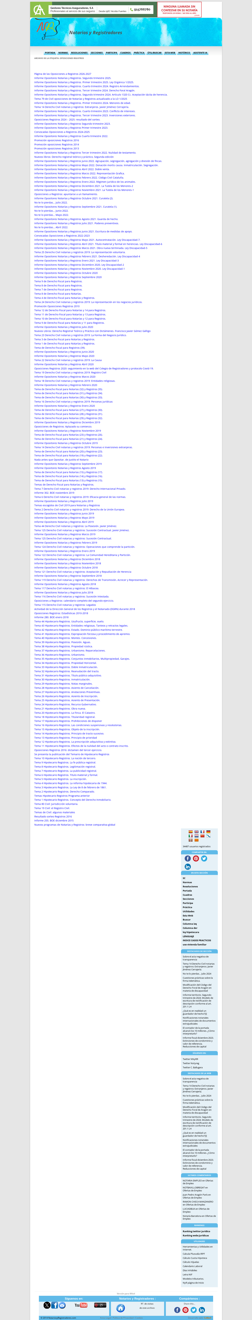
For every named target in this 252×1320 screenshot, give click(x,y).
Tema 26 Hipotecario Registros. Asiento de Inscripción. (66, 696)
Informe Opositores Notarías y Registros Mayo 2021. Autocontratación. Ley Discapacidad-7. (87, 239)
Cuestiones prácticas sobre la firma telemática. (198, 979)
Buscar (187, 919)
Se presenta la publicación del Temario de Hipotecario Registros (71, 754)
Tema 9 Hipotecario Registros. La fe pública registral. (65, 762)
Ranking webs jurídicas (196, 1235)
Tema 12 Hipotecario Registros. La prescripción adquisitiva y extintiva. (75, 741)
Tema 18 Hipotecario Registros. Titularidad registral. (64, 717)
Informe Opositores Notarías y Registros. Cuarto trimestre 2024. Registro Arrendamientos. (87, 86)
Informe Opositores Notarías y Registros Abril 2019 (64, 522)
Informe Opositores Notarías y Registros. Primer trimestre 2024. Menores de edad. (82, 103)
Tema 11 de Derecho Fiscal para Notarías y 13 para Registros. (70, 314)
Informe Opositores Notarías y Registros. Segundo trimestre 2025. (72, 78)
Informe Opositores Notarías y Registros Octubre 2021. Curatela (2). (73, 198)
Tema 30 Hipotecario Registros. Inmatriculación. (62, 679)
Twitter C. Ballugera (193, 1067)
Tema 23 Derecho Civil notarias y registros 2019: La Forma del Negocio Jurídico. (80, 335)
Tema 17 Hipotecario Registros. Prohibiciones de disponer (68, 721)
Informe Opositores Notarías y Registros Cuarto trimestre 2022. (71, 136)
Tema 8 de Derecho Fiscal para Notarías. (58, 293)
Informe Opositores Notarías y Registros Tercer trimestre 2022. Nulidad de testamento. (85, 152)
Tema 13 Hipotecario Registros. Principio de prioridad (65, 737)
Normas (63, 52)
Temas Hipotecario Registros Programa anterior (62, 795)
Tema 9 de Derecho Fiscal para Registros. (58, 281)
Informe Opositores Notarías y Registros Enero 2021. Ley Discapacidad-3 (76, 260)
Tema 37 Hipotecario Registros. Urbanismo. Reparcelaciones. (70, 650)
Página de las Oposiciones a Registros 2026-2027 (62, 73)
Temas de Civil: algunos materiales (54, 812)
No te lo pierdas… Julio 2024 (197, 973)
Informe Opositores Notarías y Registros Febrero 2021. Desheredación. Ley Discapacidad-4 (87, 256)
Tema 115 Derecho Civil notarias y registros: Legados (65, 604)
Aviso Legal (105, 1317)
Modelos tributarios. (193, 1278)
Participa (111, 52)
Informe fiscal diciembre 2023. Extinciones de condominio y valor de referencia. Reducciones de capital (198, 1042)
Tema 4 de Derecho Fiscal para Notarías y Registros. (64, 297)
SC (184, 878)
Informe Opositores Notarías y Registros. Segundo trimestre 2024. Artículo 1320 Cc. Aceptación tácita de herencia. (101, 94)
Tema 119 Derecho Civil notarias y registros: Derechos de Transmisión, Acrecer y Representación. (91, 580)
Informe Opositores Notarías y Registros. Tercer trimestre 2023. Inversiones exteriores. (85, 115)
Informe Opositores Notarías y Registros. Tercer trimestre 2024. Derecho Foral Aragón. (84, 90)
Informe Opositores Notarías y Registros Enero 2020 (64, 405)
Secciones (97, 52)
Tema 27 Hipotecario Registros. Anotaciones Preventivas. (67, 692)
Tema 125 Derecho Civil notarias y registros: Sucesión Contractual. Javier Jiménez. (82, 530)
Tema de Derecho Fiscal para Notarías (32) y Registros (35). (68, 389)
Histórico (184, 52)
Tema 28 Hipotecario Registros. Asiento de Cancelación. (66, 687)
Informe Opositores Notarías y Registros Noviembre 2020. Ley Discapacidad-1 (79, 268)
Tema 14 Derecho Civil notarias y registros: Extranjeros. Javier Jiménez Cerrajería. (81, 107)
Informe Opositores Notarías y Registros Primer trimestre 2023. (71, 127)
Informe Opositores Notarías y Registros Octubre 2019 (66, 443)
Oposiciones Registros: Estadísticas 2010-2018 (61, 613)
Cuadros (125, 52)
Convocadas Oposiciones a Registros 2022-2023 (62, 235)
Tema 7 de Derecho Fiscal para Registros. (58, 289)
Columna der (190, 928)
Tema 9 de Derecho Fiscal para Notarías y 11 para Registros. (69, 322)
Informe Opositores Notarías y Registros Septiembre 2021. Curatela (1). (75, 206)
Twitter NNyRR (190, 1059)
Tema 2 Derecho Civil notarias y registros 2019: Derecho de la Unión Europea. (79, 509)
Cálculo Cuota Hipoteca (195, 1258)
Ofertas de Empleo (192, 1190)
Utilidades (188, 911)
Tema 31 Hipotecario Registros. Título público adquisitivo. (68, 675)
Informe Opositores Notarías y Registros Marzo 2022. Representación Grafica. (79, 173)
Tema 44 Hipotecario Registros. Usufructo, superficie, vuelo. (69, 621)
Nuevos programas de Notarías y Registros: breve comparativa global (74, 824)
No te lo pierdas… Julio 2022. (51, 202)
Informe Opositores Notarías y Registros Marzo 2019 (64, 534)
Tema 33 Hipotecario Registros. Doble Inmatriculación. (66, 667)
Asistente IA (200, 52)
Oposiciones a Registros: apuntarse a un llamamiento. (66, 194)
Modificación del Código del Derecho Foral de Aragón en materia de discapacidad (197, 987)
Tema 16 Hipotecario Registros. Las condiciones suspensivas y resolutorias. (78, 725)
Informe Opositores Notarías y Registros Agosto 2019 (65, 468)
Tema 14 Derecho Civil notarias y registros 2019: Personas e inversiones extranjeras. (83, 447)
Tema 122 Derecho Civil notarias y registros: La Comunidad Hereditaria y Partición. (82, 555)
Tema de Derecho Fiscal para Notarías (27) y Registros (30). (68, 410)
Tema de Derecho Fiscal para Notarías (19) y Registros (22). (68, 455)
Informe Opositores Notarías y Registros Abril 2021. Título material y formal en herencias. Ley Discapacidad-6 (98, 244)
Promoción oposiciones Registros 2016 (56, 140)
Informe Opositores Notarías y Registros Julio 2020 (63, 327)
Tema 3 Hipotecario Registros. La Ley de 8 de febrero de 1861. (70, 787)
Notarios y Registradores (95, 32)
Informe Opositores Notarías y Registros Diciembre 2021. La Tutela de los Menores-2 (83, 186)
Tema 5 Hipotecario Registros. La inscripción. (60, 779)
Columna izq (190, 923)
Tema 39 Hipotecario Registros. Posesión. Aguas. (62, 642)
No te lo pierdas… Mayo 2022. (51, 215)
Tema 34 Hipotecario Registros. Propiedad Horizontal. (65, 663)
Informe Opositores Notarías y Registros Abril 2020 (64, 364)
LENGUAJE (188, 936)
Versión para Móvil (126, 1293)
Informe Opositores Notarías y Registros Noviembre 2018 (67, 563)
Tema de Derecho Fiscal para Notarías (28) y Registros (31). (68, 414)
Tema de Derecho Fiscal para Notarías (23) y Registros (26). (68, 434)
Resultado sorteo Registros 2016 (53, 816)
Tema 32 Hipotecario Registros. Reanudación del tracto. (66, 671)
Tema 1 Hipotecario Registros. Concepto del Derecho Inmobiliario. (72, 799)
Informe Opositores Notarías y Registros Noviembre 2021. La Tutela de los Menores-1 (84, 190)
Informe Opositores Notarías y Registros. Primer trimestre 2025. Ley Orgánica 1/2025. (84, 82)
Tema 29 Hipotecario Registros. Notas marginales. (63, 683)
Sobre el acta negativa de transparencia (196, 958)
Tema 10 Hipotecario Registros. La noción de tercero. (65, 758)
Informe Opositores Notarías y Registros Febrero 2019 (65, 542)
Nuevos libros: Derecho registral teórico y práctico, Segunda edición (74, 156)
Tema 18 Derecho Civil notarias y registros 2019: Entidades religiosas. (74, 380)
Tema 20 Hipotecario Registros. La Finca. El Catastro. (64, 712)
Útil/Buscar (154, 52)
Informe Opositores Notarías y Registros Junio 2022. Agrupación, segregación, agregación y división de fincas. (98, 161)
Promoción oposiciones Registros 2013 (56, 148)
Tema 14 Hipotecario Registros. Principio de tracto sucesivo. (69, 733)
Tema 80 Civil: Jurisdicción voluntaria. (56, 804)
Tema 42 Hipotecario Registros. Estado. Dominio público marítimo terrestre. (78, 629)
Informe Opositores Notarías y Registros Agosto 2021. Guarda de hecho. (76, 219)
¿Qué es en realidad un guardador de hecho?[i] (195, 1012)
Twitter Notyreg (191, 1063)
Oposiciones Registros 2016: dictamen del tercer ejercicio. (68, 750)
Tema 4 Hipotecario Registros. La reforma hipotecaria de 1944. (70, 783)
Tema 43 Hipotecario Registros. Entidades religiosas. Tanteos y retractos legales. (81, 625)
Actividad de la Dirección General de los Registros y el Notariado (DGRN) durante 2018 (84, 609)
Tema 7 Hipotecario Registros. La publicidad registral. (65, 770)
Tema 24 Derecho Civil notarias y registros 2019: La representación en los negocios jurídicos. (88, 302)
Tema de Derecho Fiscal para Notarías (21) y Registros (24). (68, 439)
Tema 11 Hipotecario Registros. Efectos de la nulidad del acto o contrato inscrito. (81, 746)
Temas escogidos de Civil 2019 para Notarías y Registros (67, 505)
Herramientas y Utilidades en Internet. (198, 1248)
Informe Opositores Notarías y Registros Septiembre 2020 (68, 277)
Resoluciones (79, 52)
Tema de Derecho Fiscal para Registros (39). (59, 347)
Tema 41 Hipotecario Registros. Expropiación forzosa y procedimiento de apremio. (82, 634)
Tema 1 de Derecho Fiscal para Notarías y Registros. (64, 343)
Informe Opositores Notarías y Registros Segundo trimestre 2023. (72, 123)
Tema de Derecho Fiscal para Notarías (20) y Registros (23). (68, 451)
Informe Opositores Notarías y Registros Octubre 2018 (66, 567)
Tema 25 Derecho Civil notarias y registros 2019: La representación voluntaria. (80, 252)
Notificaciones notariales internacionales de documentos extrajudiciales (199, 1020)
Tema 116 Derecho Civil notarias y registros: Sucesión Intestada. (71, 596)
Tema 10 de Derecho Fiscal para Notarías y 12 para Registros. (70, 318)
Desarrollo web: (199, 1317)
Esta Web (170, 52)
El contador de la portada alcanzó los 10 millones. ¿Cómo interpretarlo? (199, 1030)
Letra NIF (187, 1274)
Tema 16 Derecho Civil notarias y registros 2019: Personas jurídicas (73, 401)
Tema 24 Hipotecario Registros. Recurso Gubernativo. (65, 704)
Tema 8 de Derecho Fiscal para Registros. (58, 285)
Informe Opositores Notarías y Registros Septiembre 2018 (68, 575)
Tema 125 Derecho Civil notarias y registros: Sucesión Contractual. (73, 538)
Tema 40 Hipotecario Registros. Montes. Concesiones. (65, 638)
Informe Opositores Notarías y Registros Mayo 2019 (64, 517)
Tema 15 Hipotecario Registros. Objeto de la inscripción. (67, 729)
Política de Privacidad (123, 1317)
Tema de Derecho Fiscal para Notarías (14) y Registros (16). (68, 476)
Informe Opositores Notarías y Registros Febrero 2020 (65, 385)
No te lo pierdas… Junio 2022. (51, 210)
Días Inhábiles (190, 1270)
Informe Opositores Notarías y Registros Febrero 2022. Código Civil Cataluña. (79, 177)
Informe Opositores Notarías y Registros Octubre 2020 (66, 273)
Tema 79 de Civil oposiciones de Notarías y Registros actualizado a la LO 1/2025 (80, 98)
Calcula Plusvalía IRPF (194, 1253)
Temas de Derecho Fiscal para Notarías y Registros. (64, 484)
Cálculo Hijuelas (191, 1262)
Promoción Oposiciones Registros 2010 (57, 306)
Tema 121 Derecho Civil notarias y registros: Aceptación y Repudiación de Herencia (82, 571)
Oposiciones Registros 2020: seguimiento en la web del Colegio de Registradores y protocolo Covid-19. (94, 368)
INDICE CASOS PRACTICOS (197, 940)
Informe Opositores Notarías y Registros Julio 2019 (63, 501)
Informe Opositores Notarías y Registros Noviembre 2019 (67, 430)
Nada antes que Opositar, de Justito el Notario (61, 459)
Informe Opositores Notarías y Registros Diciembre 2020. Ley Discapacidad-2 (79, 264)
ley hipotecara (191, 932)
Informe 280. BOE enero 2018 (51, 617)
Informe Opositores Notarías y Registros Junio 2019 (64, 513)
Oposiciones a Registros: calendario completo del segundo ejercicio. (74, 600)
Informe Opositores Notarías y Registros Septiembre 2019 (68, 463)
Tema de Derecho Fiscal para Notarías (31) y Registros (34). (68, 393)
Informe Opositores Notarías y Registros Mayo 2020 (64, 356)
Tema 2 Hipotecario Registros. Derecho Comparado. (64, 791)
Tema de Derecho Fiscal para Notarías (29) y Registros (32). (68, 418)
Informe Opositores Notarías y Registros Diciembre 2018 (67, 559)
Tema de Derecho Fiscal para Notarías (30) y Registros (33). (68, 397)
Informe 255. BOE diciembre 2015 (54, 820)
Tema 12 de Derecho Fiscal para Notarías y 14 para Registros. (70, 310)
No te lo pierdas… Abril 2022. (51, 227)
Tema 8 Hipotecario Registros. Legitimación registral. (65, 766)
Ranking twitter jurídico (196, 1231)
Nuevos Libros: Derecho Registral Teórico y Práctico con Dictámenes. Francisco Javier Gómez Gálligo (92, 331)
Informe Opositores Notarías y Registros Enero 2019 (64, 551)
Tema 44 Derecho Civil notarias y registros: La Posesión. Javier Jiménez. (75, 526)
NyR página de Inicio (193, 1282)
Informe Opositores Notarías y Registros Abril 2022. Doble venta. (72, 169)
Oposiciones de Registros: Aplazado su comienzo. (63, 426)
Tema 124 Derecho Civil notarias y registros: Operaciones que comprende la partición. (84, 546)
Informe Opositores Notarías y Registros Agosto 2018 (65, 584)
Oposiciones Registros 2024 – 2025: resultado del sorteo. (67, 119)
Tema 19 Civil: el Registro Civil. (52, 808)
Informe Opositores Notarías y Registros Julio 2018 (63, 592)
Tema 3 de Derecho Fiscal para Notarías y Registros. (64, 339)
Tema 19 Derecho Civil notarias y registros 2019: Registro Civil (70, 372)
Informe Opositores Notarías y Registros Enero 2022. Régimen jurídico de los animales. (85, 181)
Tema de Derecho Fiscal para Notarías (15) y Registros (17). (68, 472)
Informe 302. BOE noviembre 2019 (54, 492)
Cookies (139, 1317)
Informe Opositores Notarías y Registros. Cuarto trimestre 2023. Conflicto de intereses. (85, 111)
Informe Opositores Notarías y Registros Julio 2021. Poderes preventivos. (76, 223)
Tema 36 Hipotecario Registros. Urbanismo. (59, 654)
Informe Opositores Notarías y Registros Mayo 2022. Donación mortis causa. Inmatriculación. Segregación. (96, 165)
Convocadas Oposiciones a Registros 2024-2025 (62, 132)
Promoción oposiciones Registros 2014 (56, 144)
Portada (50, 52)
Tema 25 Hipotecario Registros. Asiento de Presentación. (67, 700)
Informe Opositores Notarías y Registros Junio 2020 (64, 351)
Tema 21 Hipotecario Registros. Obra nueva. (60, 708)
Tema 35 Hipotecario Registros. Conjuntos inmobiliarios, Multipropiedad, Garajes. (82, 658)
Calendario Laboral (192, 1266)
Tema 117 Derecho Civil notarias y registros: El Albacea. (66, 588)
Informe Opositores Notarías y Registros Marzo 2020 (64, 376)
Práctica (139, 52)
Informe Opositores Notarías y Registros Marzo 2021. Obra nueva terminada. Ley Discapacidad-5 (90, 248)
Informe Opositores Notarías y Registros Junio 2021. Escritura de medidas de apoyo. (83, 231)
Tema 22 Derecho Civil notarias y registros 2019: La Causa (68, 360)
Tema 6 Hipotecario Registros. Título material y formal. (66, 775)
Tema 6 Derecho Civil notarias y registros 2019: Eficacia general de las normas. (80, 497)
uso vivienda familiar (194, 944)
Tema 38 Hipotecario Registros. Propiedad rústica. (63, 646)
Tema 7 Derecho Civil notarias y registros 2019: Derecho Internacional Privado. (80, 488)
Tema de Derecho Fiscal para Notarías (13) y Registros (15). (68, 480)
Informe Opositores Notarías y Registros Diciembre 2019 (67, 422)
